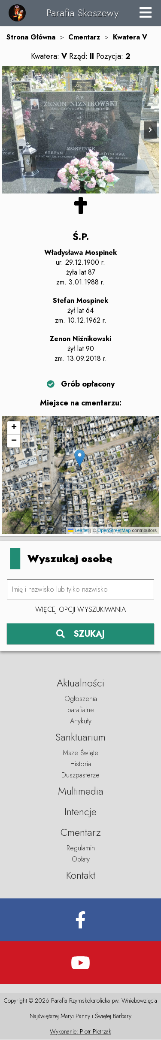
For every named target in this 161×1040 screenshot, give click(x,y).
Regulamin (81, 849)
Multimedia (80, 791)
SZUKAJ (80, 635)
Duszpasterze (80, 776)
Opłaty (81, 860)
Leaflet (78, 531)
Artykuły (80, 722)
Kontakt (80, 875)
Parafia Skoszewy (82, 12)
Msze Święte (80, 754)
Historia (80, 765)
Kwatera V (130, 37)
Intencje (80, 812)
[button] (79, 459)
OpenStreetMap (114, 531)
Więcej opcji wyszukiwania (80, 610)
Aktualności (80, 683)
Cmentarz (84, 37)
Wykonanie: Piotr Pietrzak (80, 1032)
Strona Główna (30, 37)
